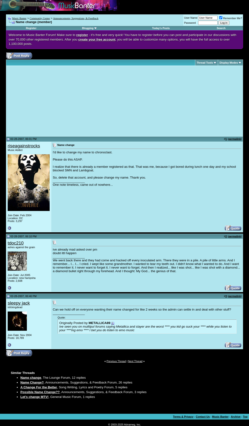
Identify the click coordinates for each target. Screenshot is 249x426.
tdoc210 (16, 243)
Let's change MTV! (34, 397)
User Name (191, 17)
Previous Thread (116, 361)
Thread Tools (205, 62)
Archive (236, 416)
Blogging (88, 28)
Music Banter (19, 18)
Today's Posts (161, 28)
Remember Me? (230, 18)
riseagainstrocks (24, 145)
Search (221, 28)
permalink (234, 139)
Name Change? (32, 382)
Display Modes (228, 62)
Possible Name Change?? (40, 392)
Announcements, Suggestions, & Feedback (75, 18)
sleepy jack (19, 303)
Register (31, 28)
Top (245, 416)
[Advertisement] (48, 101)
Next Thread (135, 361)
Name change (30, 377)
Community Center (40, 18)
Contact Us (203, 416)
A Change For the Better (38, 387)
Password (190, 22)
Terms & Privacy (183, 416)
